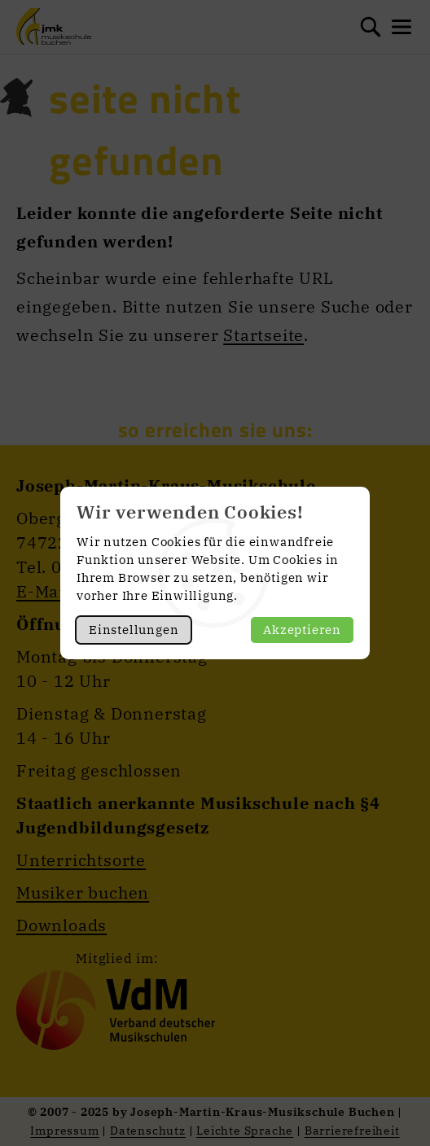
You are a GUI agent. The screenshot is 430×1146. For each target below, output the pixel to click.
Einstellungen (133, 629)
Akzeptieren (302, 629)
